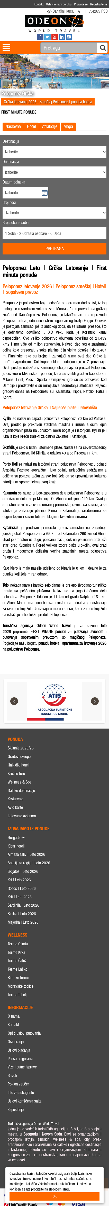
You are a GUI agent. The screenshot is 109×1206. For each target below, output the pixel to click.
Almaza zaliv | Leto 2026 (26, 854)
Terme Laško (17, 969)
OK (55, 1196)
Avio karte (15, 807)
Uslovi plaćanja (19, 1050)
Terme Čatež (17, 961)
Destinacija (11, 141)
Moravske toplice (20, 986)
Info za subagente (21, 1092)
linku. (66, 1189)
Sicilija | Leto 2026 (22, 914)
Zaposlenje (16, 1109)
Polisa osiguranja (20, 1058)
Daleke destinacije (21, 790)
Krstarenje (15, 799)
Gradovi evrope (19, 756)
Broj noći (9, 202)
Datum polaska (14, 182)
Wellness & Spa (19, 782)
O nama (14, 1016)
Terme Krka (16, 952)
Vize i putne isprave (22, 1067)
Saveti (12, 1075)
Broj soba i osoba (16, 222)
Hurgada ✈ (16, 837)
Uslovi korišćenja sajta (24, 1101)
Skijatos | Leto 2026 (23, 871)
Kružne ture (16, 773)
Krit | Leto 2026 (20, 896)
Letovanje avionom (22, 815)
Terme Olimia (18, 943)
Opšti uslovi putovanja (24, 1033)
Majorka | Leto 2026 (23, 922)
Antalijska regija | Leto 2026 (29, 863)
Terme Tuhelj (17, 994)
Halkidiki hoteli (18, 765)
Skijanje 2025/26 (21, 748)
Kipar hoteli (16, 846)
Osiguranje (16, 1041)
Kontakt (13, 1024)
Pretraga (55, 249)
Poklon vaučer (18, 1084)
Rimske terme (18, 977)
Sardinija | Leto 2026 (23, 905)
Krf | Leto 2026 (19, 879)
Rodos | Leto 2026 (22, 888)
